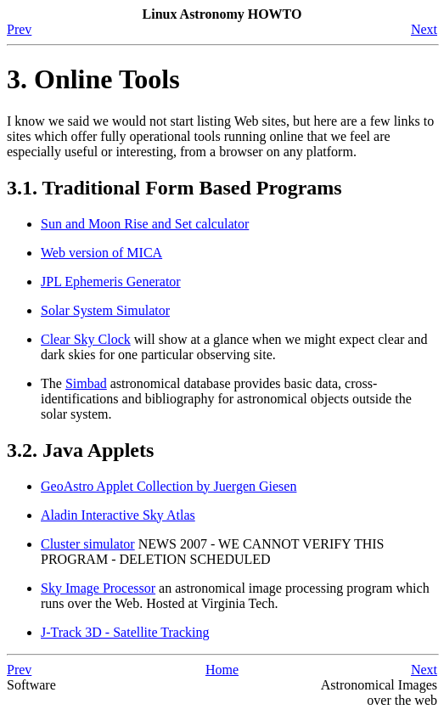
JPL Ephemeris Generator (111, 281)
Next (424, 29)
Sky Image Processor (98, 588)
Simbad (86, 383)
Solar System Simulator (105, 310)
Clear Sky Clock (86, 339)
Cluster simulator (88, 544)
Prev (19, 29)
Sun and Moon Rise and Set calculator (145, 224)
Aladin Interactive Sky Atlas (118, 515)
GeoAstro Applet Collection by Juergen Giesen (168, 486)
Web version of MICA (101, 252)
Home (222, 669)
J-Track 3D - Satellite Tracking (125, 632)
